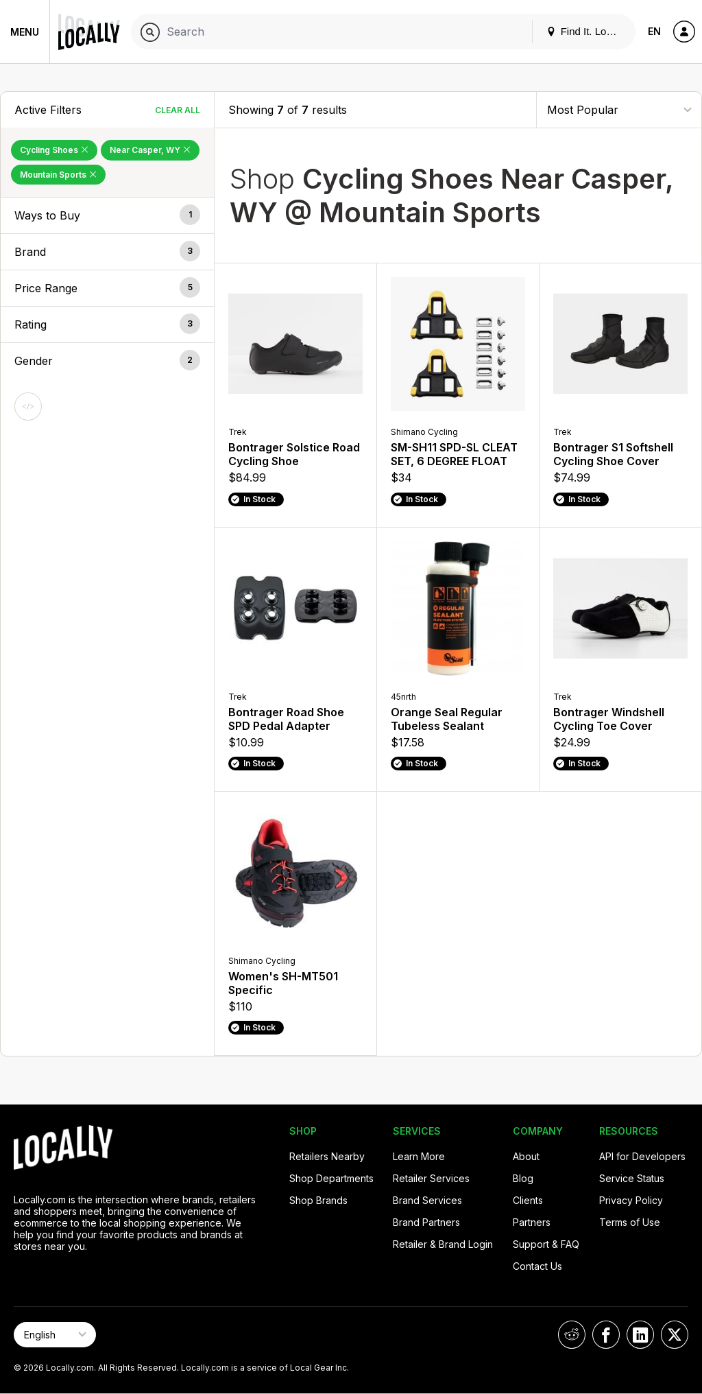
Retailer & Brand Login (443, 1244)
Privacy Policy (631, 1200)
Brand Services (427, 1200)
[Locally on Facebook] (606, 1335)
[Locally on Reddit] (571, 1335)
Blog (523, 1178)
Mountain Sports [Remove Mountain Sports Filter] (58, 174)
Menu (24, 32)
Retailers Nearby (327, 1156)
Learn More (419, 1156)
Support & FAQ (546, 1244)
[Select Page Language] (55, 1334)
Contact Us (537, 1266)
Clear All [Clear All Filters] (177, 110)
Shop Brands (318, 1200)
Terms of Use (629, 1222)
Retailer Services (431, 1178)
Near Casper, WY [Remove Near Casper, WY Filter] (150, 150)
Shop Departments (331, 1178)
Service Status (631, 1178)
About (526, 1156)
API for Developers (642, 1156)
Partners (531, 1222)
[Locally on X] (674, 1335)
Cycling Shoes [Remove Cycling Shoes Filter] (54, 150)
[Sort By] (619, 109)
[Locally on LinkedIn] (640, 1335)
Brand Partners (426, 1222)
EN (654, 31)
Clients (528, 1200)
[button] (107, 215)
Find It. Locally (586, 31)
